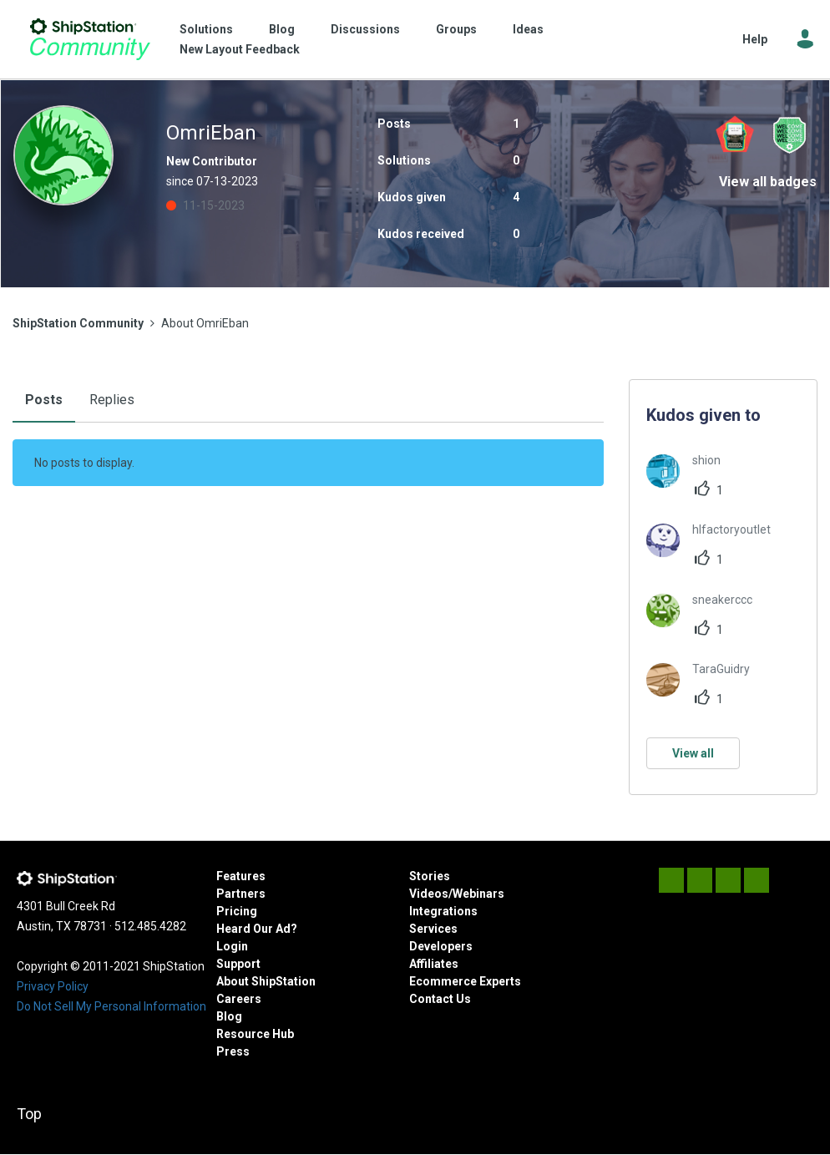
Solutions (206, 29)
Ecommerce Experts (465, 981)
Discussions (365, 29)
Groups (456, 29)
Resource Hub (255, 1034)
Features (241, 876)
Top (29, 1113)
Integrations (443, 911)
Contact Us (440, 999)
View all (693, 753)
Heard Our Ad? (256, 928)
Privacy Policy (53, 986)
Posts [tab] (44, 400)
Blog (282, 29)
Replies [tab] (111, 400)
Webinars (478, 893)
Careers (238, 999)
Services (433, 928)
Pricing (236, 911)
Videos (428, 893)
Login (232, 946)
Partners (241, 893)
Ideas (528, 29)
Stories (429, 876)
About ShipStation (266, 981)
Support (238, 963)
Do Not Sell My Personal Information (111, 1006)
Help (754, 39)
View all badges (768, 182)
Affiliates (433, 963)
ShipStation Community (90, 39)
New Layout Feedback (240, 49)
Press (233, 1051)
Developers (441, 946)
